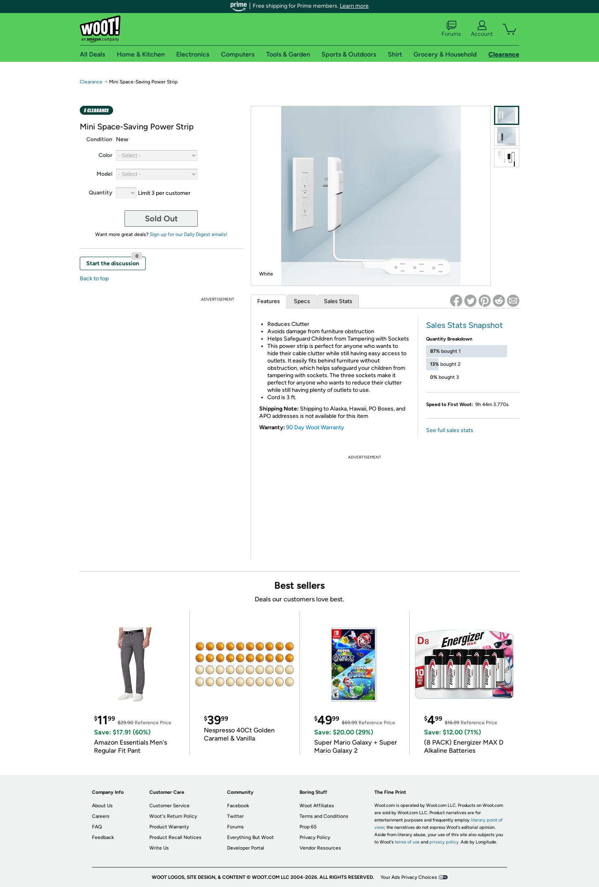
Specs (302, 301)
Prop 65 (308, 827)
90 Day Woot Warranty (315, 427)
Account (482, 28)
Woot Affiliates (317, 805)
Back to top (94, 278)
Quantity (100, 192)
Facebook (238, 805)
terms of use (407, 842)
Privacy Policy (315, 837)
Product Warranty (169, 827)
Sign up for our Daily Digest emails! (188, 234)
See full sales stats (449, 430)
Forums (451, 28)
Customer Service (169, 805)
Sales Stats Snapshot (464, 325)
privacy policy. (444, 842)
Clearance (91, 82)
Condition (99, 139)
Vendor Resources (320, 848)
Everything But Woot (250, 837)
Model (104, 173)
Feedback (103, 837)
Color (105, 155)
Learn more (354, 5)
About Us (102, 805)
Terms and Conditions (324, 816)
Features (268, 301)
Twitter (235, 816)
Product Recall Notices (175, 837)
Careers (100, 816)
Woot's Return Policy (173, 816)
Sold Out (161, 218)
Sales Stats (338, 301)
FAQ (97, 827)
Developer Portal (245, 848)
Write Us (159, 848)
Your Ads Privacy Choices (408, 877)
